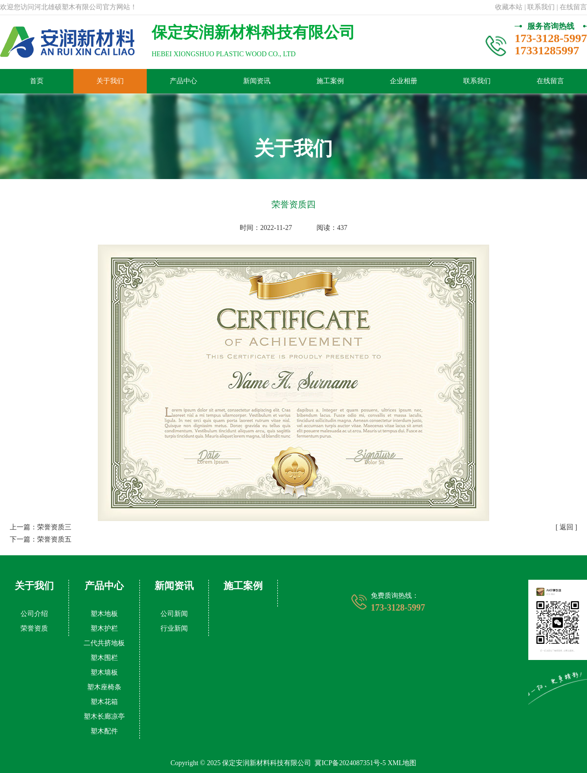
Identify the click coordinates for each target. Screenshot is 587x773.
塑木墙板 (104, 672)
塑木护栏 (104, 628)
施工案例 (330, 81)
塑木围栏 (104, 657)
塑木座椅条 (104, 687)
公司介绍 (34, 613)
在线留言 (550, 81)
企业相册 (403, 81)
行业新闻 (174, 628)
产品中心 (183, 81)
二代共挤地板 (104, 643)
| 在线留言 (572, 7)
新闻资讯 (257, 81)
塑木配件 (104, 731)
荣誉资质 (34, 628)
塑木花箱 (104, 701)
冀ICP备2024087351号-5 (350, 763)
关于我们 (110, 81)
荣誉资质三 (54, 527)
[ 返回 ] (566, 527)
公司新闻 (174, 613)
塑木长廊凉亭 (104, 716)
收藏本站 (508, 7)
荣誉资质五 (54, 539)
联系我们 (477, 81)
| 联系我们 (539, 7)
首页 (37, 81)
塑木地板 (104, 613)
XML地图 (401, 763)
